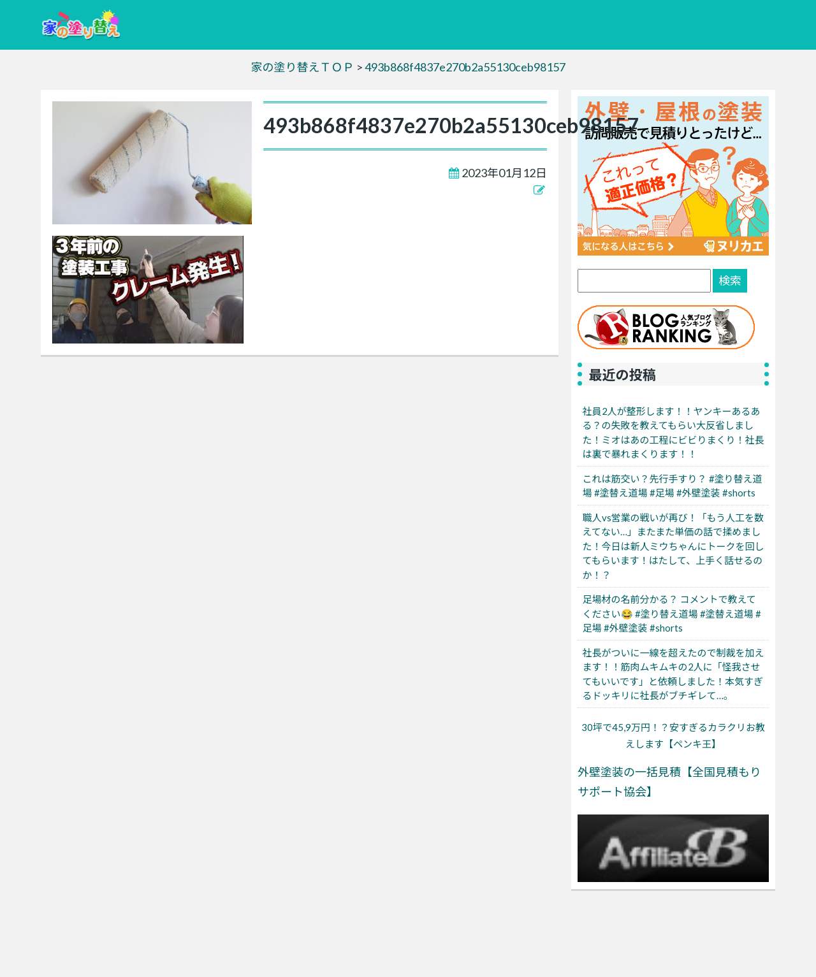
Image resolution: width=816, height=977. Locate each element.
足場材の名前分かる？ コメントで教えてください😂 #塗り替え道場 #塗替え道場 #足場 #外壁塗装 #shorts (672, 613)
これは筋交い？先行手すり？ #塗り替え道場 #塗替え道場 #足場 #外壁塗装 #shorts (672, 486)
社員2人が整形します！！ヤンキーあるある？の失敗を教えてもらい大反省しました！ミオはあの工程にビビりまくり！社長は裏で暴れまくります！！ (673, 432)
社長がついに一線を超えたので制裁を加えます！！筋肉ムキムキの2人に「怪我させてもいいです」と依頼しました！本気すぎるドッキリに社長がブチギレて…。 (673, 674)
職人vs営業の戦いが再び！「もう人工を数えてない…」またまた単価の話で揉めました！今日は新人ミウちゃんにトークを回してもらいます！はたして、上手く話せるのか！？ (673, 546)
